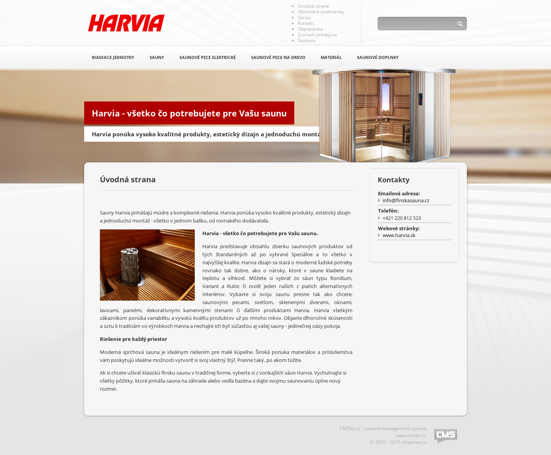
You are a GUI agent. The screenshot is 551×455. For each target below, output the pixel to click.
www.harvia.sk (399, 235)
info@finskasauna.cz (406, 200)
